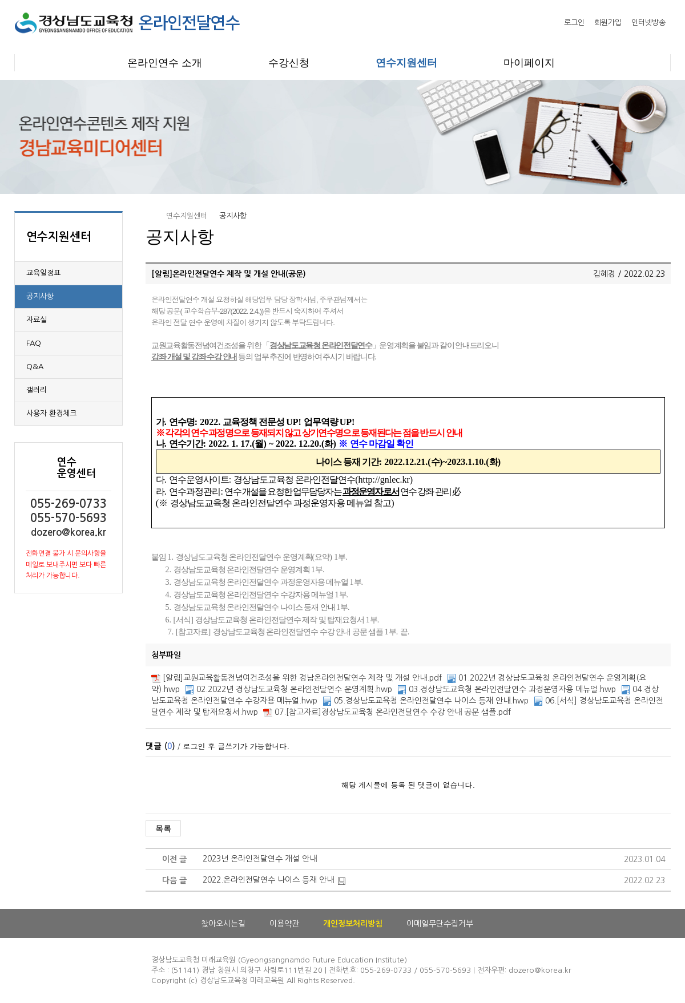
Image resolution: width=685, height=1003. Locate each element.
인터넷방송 (648, 22)
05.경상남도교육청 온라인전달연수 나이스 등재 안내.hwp (431, 701)
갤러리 (36, 390)
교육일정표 (43, 273)
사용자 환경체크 (51, 413)
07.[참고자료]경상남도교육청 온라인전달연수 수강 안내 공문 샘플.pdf (393, 712)
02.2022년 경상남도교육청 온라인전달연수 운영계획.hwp (294, 689)
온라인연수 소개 (164, 62)
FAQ (33, 343)
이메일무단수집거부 (439, 924)
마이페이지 (529, 62)
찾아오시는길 (223, 924)
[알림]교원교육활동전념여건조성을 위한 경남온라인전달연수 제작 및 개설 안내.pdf (302, 678)
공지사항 (40, 296)
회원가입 (608, 22)
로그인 (574, 22)
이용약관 (284, 924)
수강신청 (288, 62)
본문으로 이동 (0, 0)
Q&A (34, 366)
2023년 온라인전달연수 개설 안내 (260, 859)
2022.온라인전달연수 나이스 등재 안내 (268, 880)
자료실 (36, 319)
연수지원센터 (406, 62)
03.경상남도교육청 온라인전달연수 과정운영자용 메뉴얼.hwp (512, 689)
